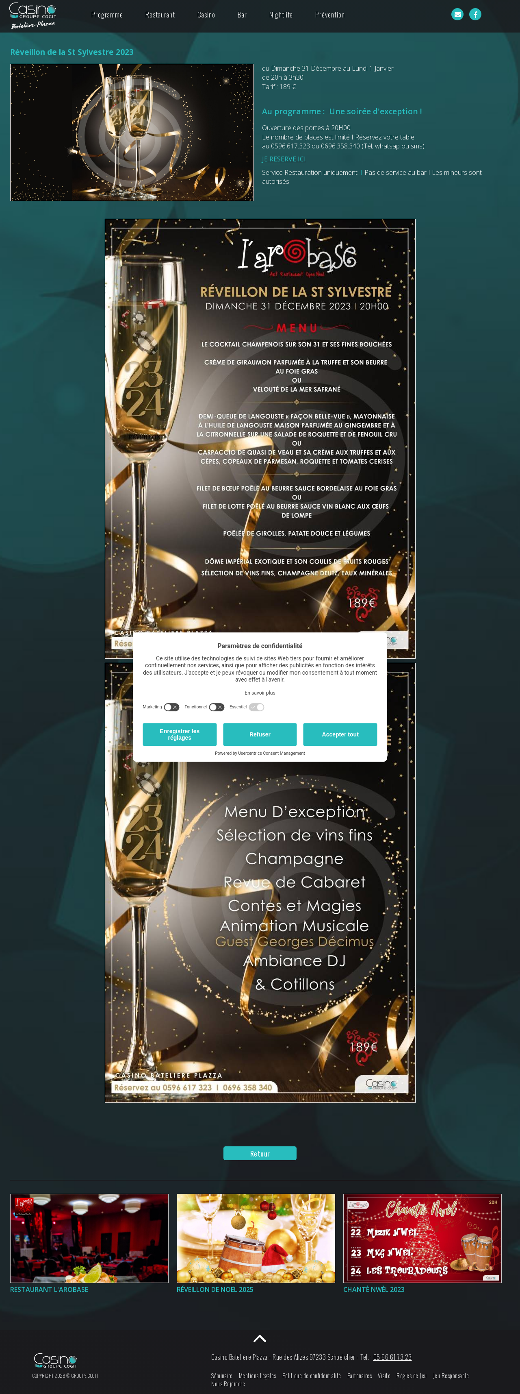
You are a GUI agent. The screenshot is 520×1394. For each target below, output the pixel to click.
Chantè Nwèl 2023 (374, 1289)
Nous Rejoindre (228, 1383)
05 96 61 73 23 (392, 1357)
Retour (260, 1153)
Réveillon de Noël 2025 (215, 1289)
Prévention (330, 14)
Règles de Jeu (411, 1375)
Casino (206, 14)
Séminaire (222, 1375)
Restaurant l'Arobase (49, 1289)
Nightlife (281, 14)
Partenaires (359, 1375)
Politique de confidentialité (311, 1375)
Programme (107, 14)
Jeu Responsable (451, 1375)
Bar (242, 14)
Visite (384, 1375)
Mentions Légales (257, 1375)
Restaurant (160, 14)
